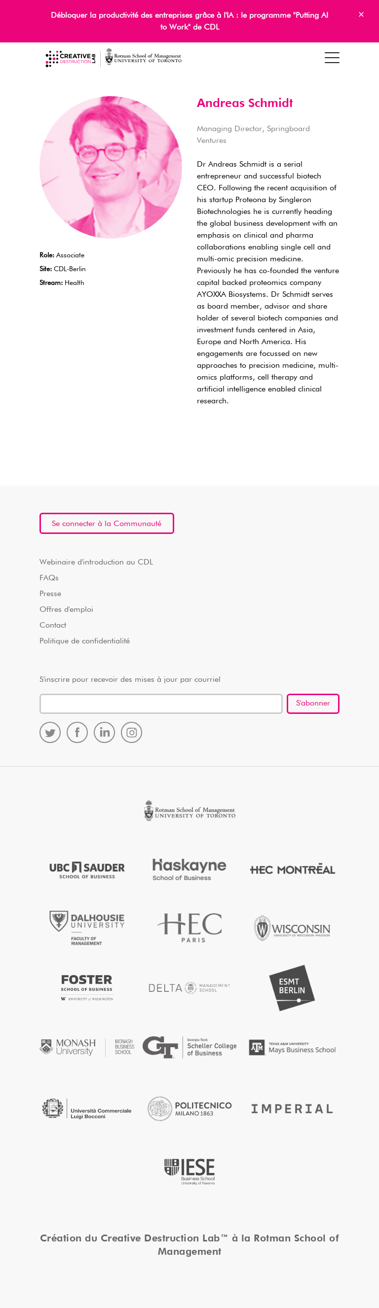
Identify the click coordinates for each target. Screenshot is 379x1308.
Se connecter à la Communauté (106, 524)
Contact (52, 626)
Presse (50, 594)
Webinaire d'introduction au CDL (96, 562)
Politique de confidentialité (84, 641)
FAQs (49, 578)
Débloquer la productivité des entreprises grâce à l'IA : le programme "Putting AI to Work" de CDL (189, 22)
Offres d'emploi (66, 610)
